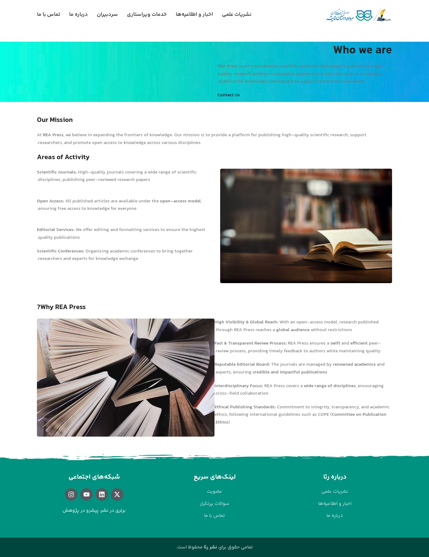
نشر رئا (210, 547)
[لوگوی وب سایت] (358, 15)
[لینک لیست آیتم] (335, 492)
